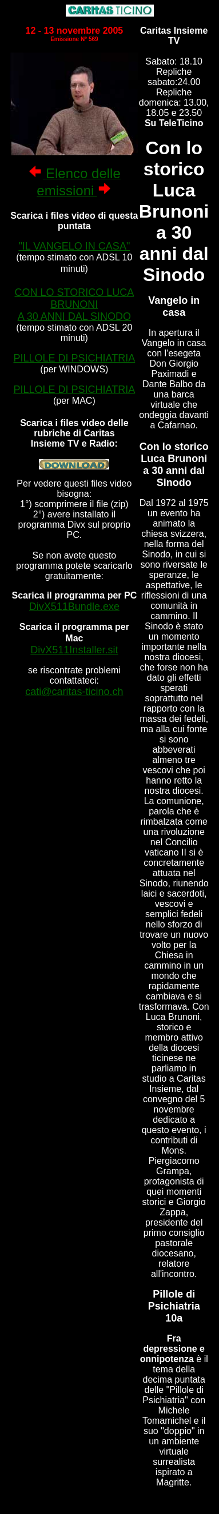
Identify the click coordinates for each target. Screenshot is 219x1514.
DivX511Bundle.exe (74, 606)
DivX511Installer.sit (74, 650)
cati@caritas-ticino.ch (74, 691)
